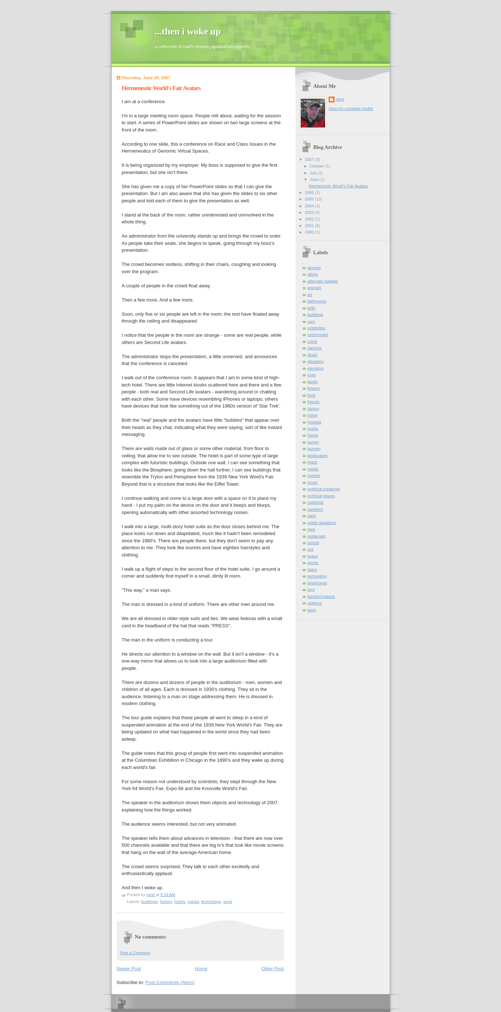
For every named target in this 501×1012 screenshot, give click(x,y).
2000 (310, 232)
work (228, 901)
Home (201, 968)
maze (312, 462)
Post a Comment (135, 953)
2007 (310, 159)
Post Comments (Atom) (170, 982)
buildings (149, 901)
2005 (310, 199)
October (317, 166)
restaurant (317, 536)
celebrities (317, 328)
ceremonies (318, 334)
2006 (310, 192)
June (315, 179)
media (193, 901)
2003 (310, 212)
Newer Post (129, 968)
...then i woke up (188, 31)
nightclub (316, 502)
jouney (314, 442)
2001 (310, 225)
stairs (312, 569)
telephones (317, 583)
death (313, 355)
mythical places (321, 496)
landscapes (318, 455)
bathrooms (317, 301)
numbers (315, 509)
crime (312, 341)
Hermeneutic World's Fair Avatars (338, 186)
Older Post (272, 968)
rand (340, 99)
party (312, 516)
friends (314, 402)
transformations (321, 596)
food (312, 395)
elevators (316, 368)
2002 (310, 219)
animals (314, 288)
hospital (314, 422)
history (166, 901)
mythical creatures (324, 489)
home (313, 415)
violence (315, 603)
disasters (316, 361)
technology (211, 901)
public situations (322, 523)
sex (311, 549)
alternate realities (323, 281)
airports (314, 268)
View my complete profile (351, 108)
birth (312, 308)
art (310, 294)
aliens (313, 274)
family (313, 382)
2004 (310, 206)
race (312, 529)
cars (311, 321)
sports (313, 562)
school (313, 543)
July (314, 173)
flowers (314, 388)
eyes (312, 375)
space (313, 556)
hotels (179, 901)
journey (314, 448)
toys (311, 589)
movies (314, 475)
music (313, 482)
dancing (315, 348)
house (313, 435)
